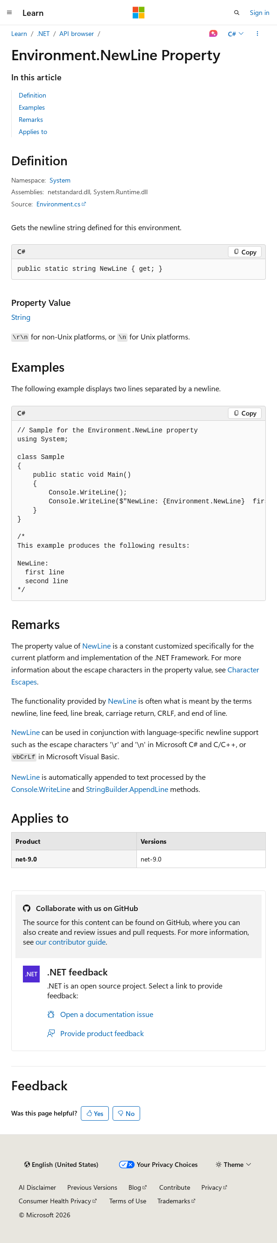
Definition (32, 95)
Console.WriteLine (40, 789)
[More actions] (257, 33)
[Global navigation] (9, 12)
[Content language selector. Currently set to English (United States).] (61, 1164)
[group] (138, 511)
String (20, 317)
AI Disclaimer (37, 1187)
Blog (134, 1187)
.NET (43, 33)
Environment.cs (58, 203)
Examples (32, 107)
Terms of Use (127, 1200)
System (60, 180)
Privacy (211, 1187)
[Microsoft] (139, 13)
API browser (76, 33)
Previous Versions (92, 1187)
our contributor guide (71, 941)
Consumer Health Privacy (55, 1200)
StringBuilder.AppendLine (127, 789)
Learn (19, 33)
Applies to (33, 131)
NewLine (96, 645)
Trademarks (173, 1200)
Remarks (31, 119)
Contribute (174, 1187)
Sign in (260, 12)
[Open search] (236, 12)
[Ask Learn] (214, 33)
